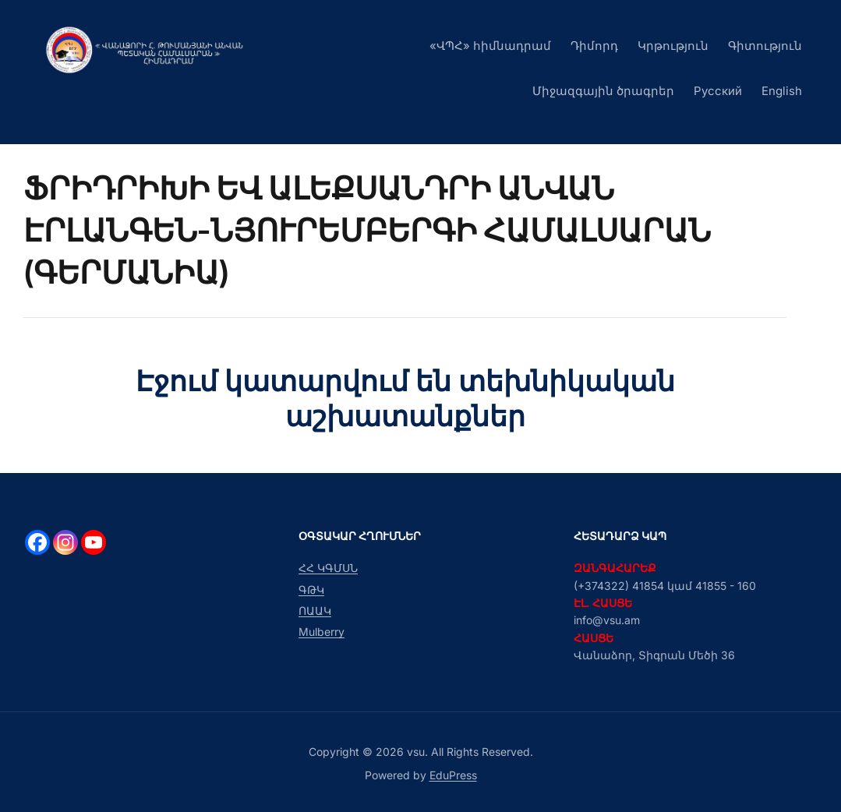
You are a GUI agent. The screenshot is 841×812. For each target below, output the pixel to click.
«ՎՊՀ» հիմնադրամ (490, 45)
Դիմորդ (594, 45)
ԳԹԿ (311, 589)
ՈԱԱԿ (315, 610)
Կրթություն (673, 45)
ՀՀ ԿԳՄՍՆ (328, 567)
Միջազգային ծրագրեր (603, 90)
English (781, 90)
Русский (718, 90)
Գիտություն (765, 45)
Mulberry (322, 631)
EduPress (453, 775)
